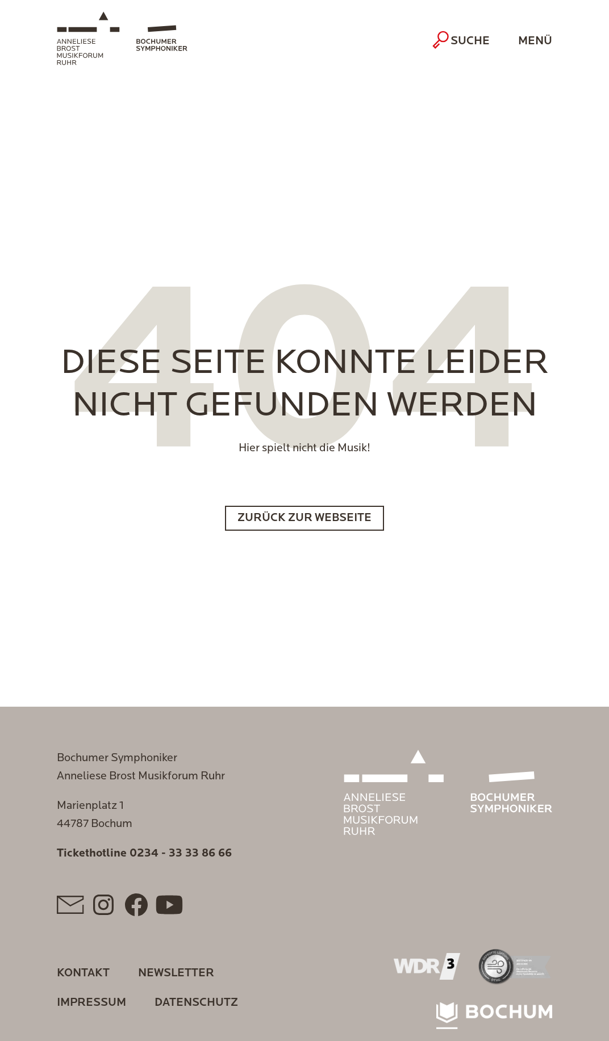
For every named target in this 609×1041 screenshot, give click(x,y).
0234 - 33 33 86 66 (181, 853)
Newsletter (176, 973)
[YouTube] (169, 904)
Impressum (91, 1003)
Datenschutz (196, 1003)
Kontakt (83, 973)
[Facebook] (136, 904)
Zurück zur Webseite (304, 518)
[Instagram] (103, 904)
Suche (463, 40)
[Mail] (70, 904)
